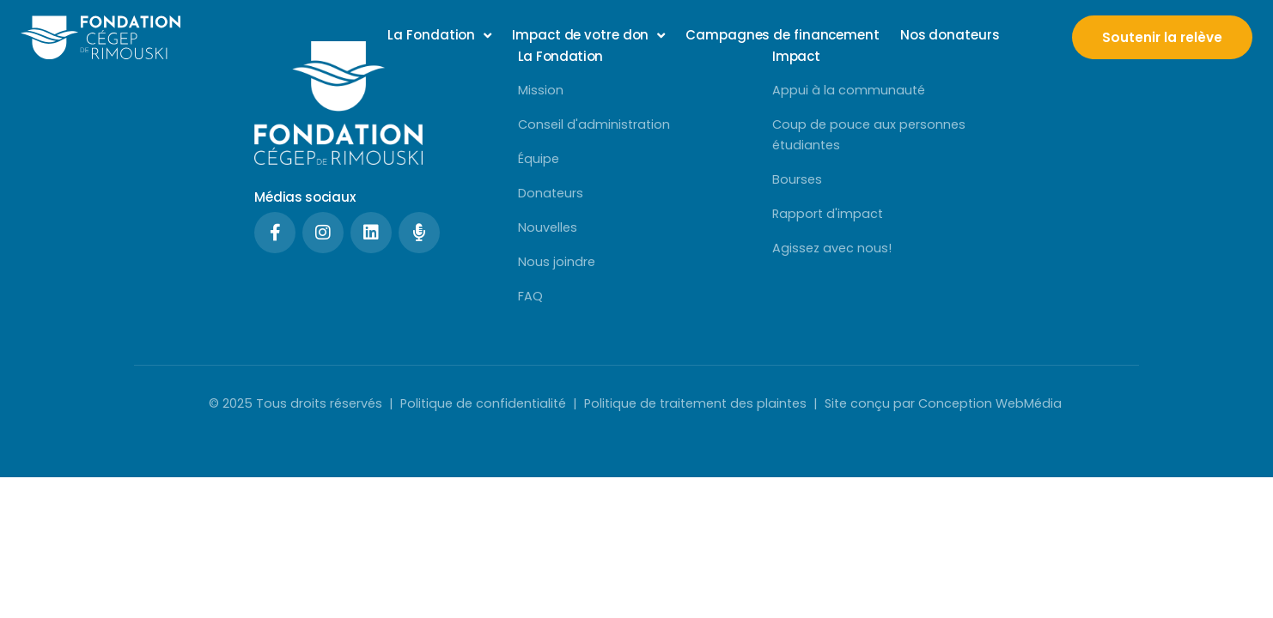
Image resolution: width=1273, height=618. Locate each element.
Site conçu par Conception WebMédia (945, 403)
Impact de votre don (588, 36)
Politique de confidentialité (483, 403)
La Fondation (439, 36)
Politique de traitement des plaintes (695, 403)
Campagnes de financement (782, 35)
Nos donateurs (950, 35)
